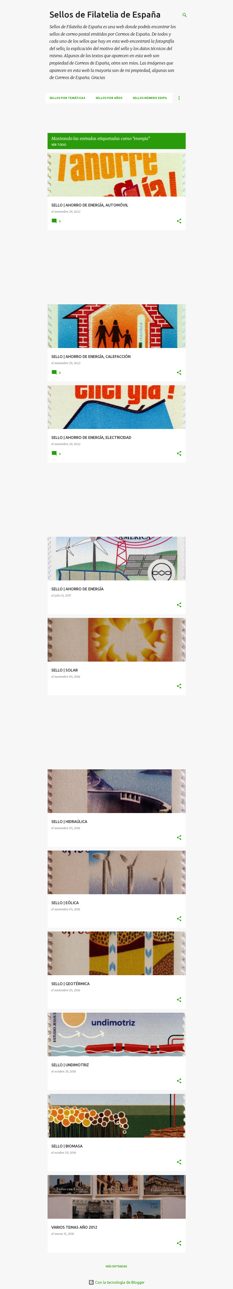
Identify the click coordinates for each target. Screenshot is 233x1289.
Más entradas (116, 1266)
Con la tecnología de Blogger (116, 1282)
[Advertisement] (132, 114)
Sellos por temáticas (67, 97)
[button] (179, 221)
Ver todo (58, 144)
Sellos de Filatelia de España (105, 14)
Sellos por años (109, 97)
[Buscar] (185, 15)
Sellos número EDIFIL (150, 97)
